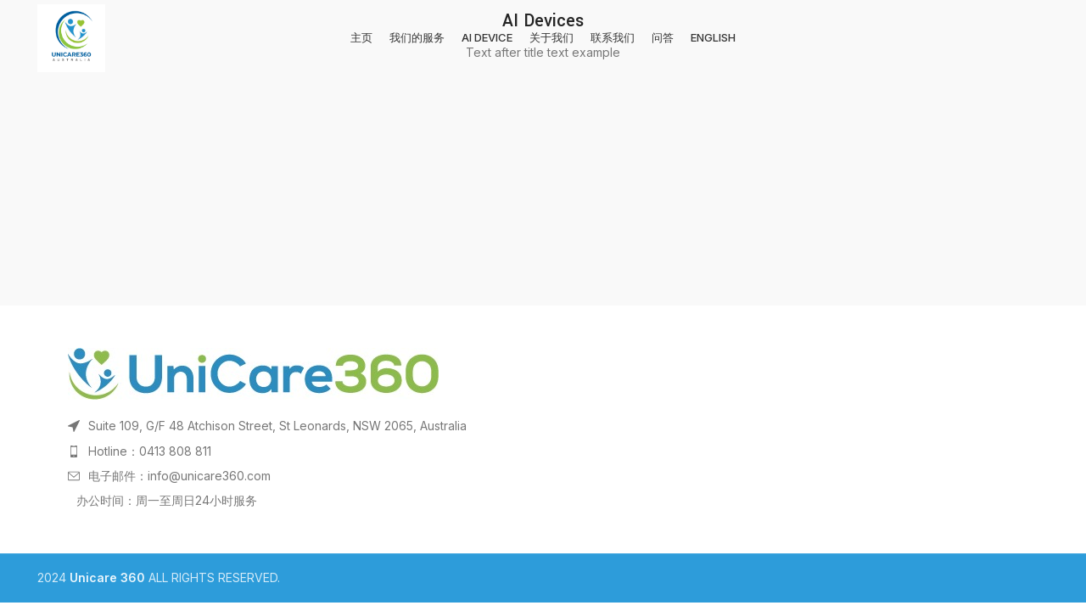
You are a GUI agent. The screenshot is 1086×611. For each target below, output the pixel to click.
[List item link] (543, 451)
